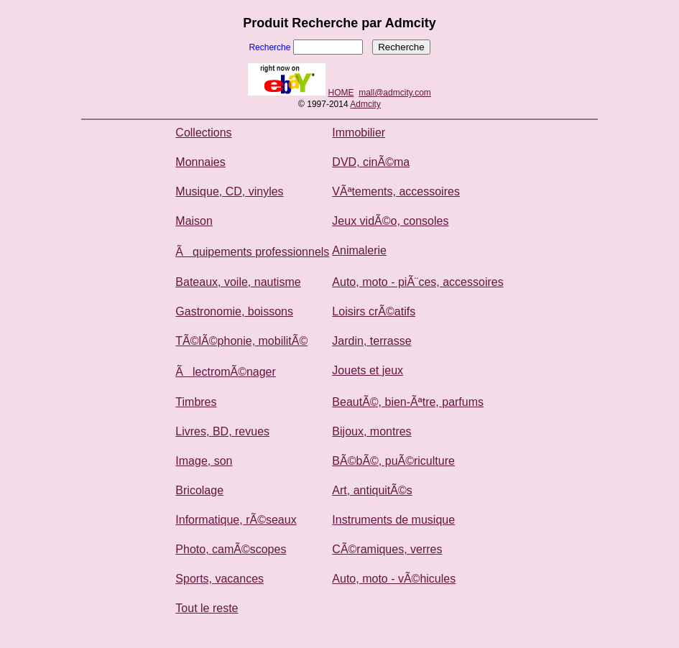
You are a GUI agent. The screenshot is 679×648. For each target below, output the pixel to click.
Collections (203, 132)
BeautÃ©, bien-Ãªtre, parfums (408, 402)
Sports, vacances (219, 579)
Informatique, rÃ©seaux (235, 520)
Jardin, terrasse (371, 341)
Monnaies (200, 162)
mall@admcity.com (395, 93)
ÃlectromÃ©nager (225, 372)
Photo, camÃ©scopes (230, 549)
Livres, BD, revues (222, 431)
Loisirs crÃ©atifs (373, 311)
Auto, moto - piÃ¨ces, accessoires (417, 282)
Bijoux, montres (371, 431)
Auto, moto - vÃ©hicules (394, 579)
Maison (194, 221)
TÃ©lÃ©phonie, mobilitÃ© (241, 341)
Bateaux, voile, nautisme (237, 282)
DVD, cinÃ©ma (371, 162)
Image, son (203, 461)
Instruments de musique (393, 520)
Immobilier (358, 132)
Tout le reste (206, 608)
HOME (341, 93)
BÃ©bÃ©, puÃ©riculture (393, 461)
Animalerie (359, 250)
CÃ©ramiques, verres (387, 549)
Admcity (365, 104)
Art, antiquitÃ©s (372, 490)
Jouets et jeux (367, 370)
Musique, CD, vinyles (229, 191)
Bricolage (199, 490)
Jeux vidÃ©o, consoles (390, 221)
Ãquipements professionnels (252, 252)
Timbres (195, 402)
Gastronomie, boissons (234, 311)
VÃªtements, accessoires (396, 191)
